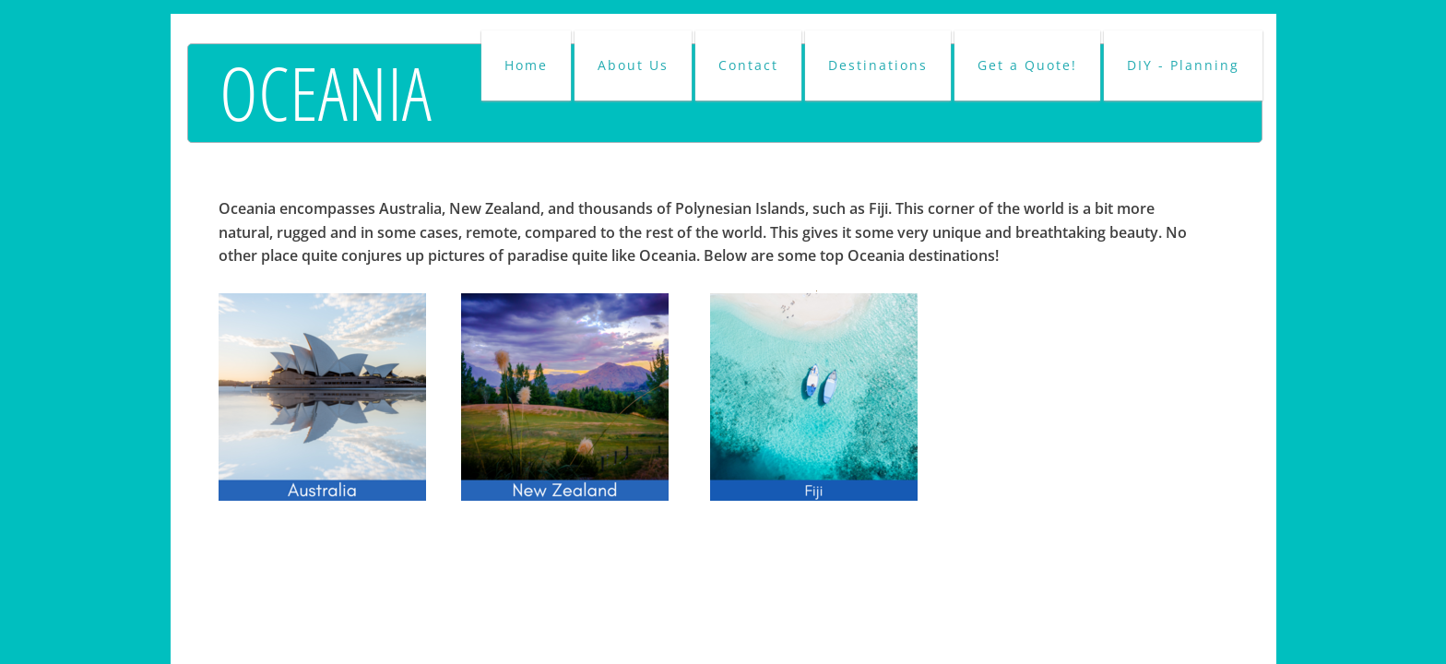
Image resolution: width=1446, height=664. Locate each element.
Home (526, 65)
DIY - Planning (1183, 65)
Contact (748, 65)
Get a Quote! (1027, 65)
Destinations (878, 65)
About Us (633, 65)
